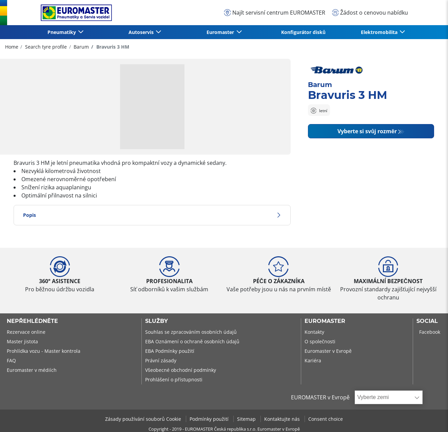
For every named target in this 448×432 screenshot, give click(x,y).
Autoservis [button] (142, 32)
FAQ (11, 360)
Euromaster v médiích (32, 370)
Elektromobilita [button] (380, 32)
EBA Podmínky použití (169, 351)
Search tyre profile (45, 47)
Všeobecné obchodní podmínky (180, 370)
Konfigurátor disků (303, 32)
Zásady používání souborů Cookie (143, 419)
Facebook (429, 332)
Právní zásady (160, 360)
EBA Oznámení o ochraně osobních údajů (192, 341)
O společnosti (320, 341)
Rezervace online (26, 332)
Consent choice (325, 419)
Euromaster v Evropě (328, 351)
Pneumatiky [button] (62, 32)
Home (11, 47)
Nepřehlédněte (32, 321)
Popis (152, 215)
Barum (80, 47)
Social (427, 321)
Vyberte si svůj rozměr (367, 131)
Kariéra (313, 360)
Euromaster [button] (221, 32)
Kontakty (314, 332)
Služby (156, 321)
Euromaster (325, 321)
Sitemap (247, 419)
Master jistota (22, 341)
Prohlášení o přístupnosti (173, 379)
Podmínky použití (210, 419)
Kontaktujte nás (282, 419)
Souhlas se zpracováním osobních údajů (191, 332)
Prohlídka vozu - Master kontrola (43, 351)
